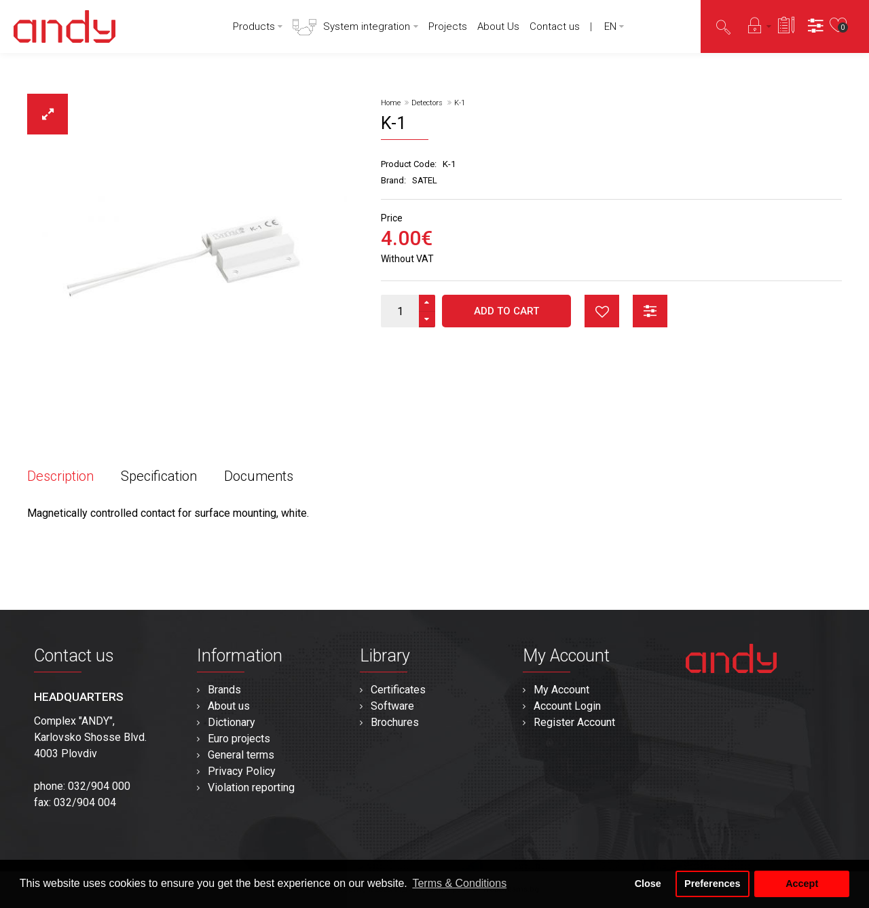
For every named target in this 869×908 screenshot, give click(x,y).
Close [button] (648, 883)
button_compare (650, 311)
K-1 (459, 102)
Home (391, 102)
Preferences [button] (712, 883)
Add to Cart (506, 311)
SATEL (424, 180)
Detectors (427, 102)
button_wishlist (602, 311)
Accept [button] (801, 883)
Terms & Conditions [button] (459, 883)
